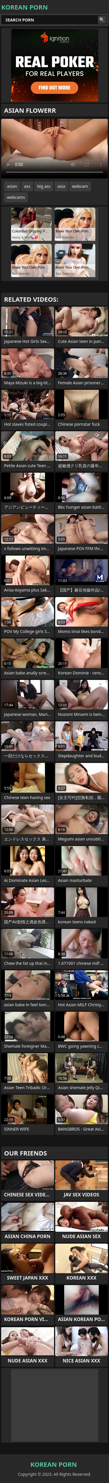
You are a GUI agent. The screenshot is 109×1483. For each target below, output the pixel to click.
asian (12, 186)
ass (27, 186)
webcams (16, 197)
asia (61, 186)
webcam (80, 186)
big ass (44, 186)
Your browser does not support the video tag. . (54, 149)
